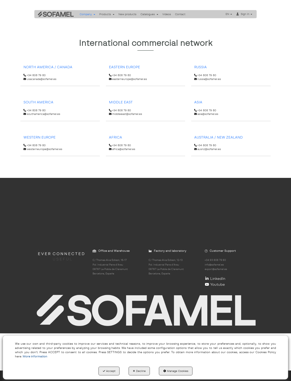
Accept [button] (109, 371)
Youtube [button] (215, 284)
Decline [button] (139, 371)
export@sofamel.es (216, 269)
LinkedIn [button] (215, 278)
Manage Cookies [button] (175, 371)
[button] (54, 14)
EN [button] (229, 14)
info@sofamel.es (214, 264)
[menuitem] (87, 14)
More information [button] (35, 356)
